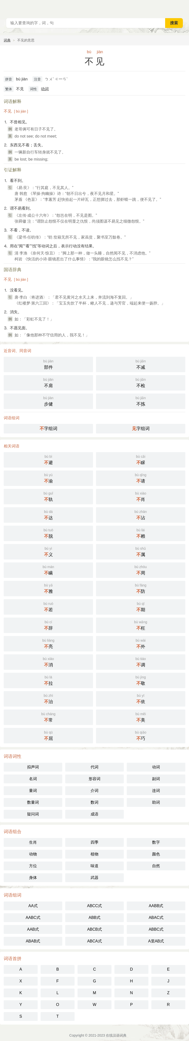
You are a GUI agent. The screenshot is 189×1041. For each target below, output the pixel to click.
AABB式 (156, 906)
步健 (48, 400)
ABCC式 (94, 906)
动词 (45, 89)
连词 (156, 790)
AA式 (32, 906)
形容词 (94, 779)
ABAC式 (156, 917)
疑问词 (33, 814)
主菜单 (182, 7)
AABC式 (33, 917)
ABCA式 (94, 941)
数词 (94, 802)
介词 (94, 790)
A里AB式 (156, 941)
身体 (33, 878)
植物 (94, 854)
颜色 (156, 854)
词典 (7, 40)
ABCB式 (94, 929)
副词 (156, 779)
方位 (33, 866)
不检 (140, 382)
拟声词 (33, 767)
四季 (94, 842)
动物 (33, 854)
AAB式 (33, 929)
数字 (156, 842)
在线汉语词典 (116, 1035)
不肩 (48, 382)
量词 (33, 790)
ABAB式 (33, 941)
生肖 (33, 842)
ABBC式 (156, 929)
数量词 (33, 802)
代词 (94, 767)
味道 (94, 866)
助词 (156, 802)
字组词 (48, 428)
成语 (94, 814)
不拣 (140, 400)
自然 (156, 866)
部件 (48, 364)
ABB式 (94, 917)
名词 (33, 779)
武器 (94, 878)
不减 (140, 364)
